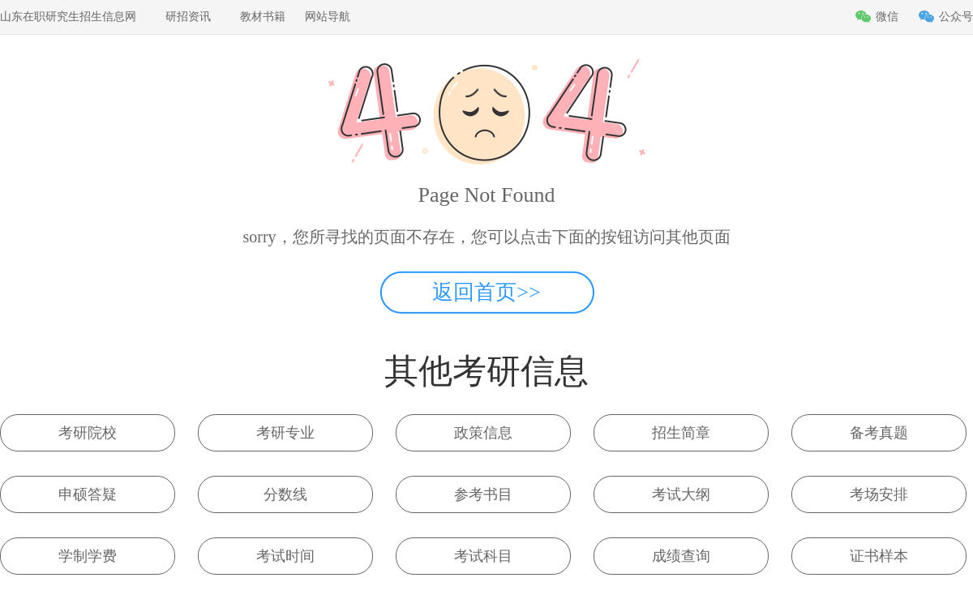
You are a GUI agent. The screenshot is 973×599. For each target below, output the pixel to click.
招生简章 (681, 433)
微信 (887, 17)
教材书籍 (262, 17)
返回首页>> (486, 292)
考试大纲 (681, 494)
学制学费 (87, 556)
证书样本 (879, 556)
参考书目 (483, 494)
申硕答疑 (87, 494)
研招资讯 (188, 17)
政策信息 (483, 433)
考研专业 (285, 433)
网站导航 (327, 17)
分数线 (285, 494)
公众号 (956, 17)
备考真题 (879, 433)
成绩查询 (681, 556)
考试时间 (285, 556)
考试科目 (483, 556)
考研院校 (87, 433)
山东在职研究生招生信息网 (68, 17)
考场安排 (879, 494)
